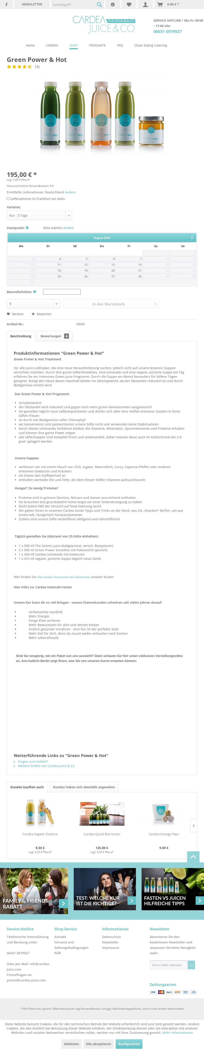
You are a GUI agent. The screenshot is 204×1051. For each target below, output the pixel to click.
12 (85, 265)
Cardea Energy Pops (164, 834)
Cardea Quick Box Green (102, 834)
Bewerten (41, 314)
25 (59, 276)
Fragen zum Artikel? (31, 761)
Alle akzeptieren (98, 1044)
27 (113, 276)
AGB (57, 953)
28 (139, 276)
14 (139, 265)
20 (113, 270)
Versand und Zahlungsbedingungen (71, 945)
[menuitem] (77, 4)
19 (85, 270)
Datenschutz (111, 937)
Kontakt (60, 937)
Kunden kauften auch (27, 787)
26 (85, 276)
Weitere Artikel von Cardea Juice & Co (44, 766)
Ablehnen (71, 1044)
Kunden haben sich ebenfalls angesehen (84, 787)
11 (59, 265)
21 (139, 270)
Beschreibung (20, 336)
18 (59, 270)
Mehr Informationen (177, 1032)
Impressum (110, 947)
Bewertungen (55, 336)
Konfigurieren (129, 1044)
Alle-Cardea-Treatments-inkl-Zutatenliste (63, 577)
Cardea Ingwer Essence (40, 834)
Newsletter (110, 942)
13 (113, 265)
